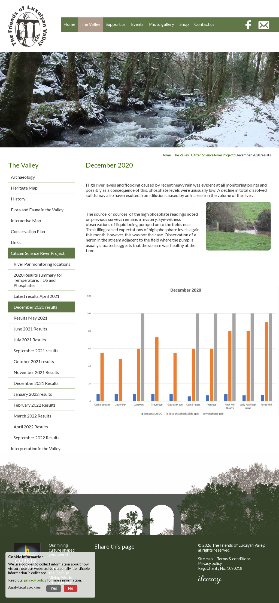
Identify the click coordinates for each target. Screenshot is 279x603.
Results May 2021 (30, 317)
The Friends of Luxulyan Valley (238, 545)
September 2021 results (36, 350)
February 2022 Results (35, 404)
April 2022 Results (31, 426)
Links (16, 242)
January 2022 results (33, 394)
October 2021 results (34, 361)
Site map (205, 558)
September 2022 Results (36, 437)
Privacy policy (210, 563)
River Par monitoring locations (42, 264)
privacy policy (35, 580)
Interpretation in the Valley (35, 448)
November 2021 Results (36, 372)
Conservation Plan (28, 231)
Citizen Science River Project (38, 253)
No (70, 588)
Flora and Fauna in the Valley (37, 209)
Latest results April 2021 (36, 296)
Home (166, 155)
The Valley (181, 155)
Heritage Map (24, 187)
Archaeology (23, 177)
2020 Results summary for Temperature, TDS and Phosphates (38, 280)
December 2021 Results (36, 383)
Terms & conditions (234, 558)
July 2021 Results (30, 339)
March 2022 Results (32, 415)
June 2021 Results (30, 328)
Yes (53, 588)
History (18, 198)
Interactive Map (26, 220)
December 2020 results (35, 307)
